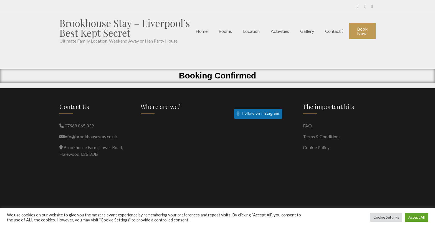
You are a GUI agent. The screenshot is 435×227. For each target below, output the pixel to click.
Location (251, 31)
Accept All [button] (416, 217)
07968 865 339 (79, 125)
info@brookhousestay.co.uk (90, 136)
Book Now (362, 31)
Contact (333, 31)
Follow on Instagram (260, 114)
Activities (280, 31)
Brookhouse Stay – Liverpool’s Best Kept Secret (124, 28)
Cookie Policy (316, 147)
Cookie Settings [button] (386, 217)
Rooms (225, 31)
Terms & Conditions (321, 136)
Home (202, 31)
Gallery (307, 31)
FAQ (307, 125)
